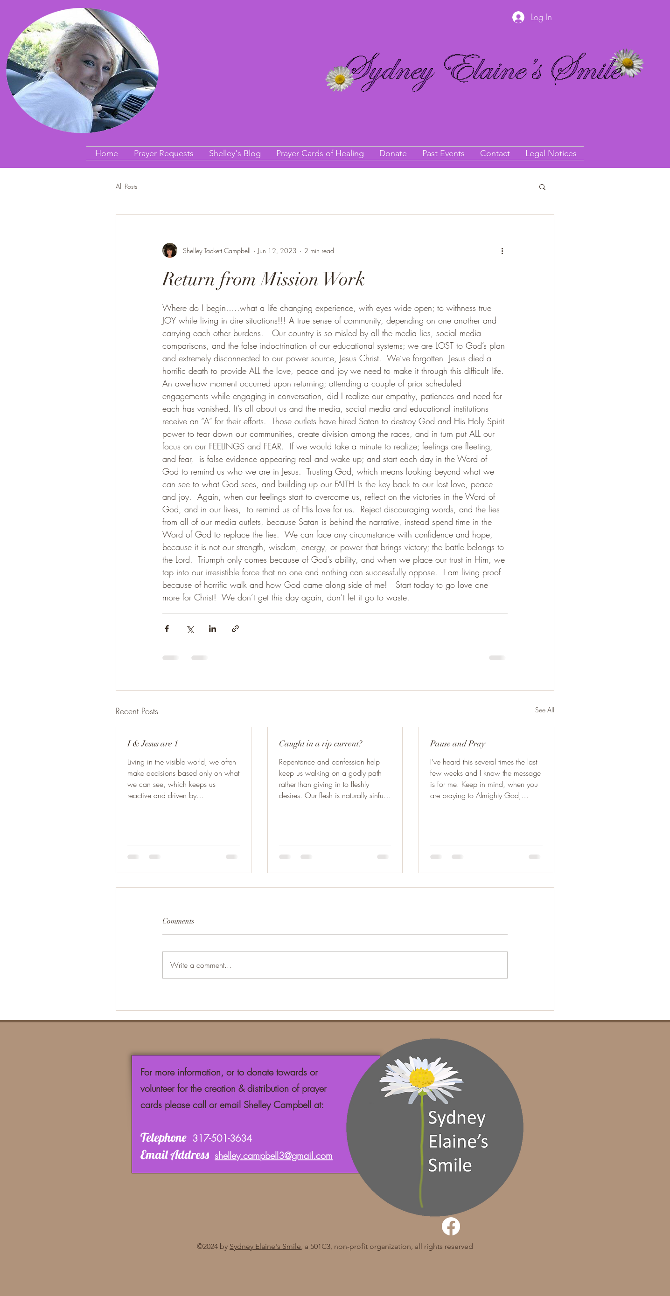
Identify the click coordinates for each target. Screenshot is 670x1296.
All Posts (126, 186)
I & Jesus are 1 (152, 743)
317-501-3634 (222, 1138)
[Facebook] (451, 1226)
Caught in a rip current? (320, 743)
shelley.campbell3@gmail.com (274, 1155)
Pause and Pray (457, 743)
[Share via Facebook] (166, 628)
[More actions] (502, 250)
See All (544, 709)
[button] (542, 186)
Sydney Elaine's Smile (265, 1246)
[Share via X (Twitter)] (189, 628)
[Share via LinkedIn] (212, 628)
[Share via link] (235, 628)
